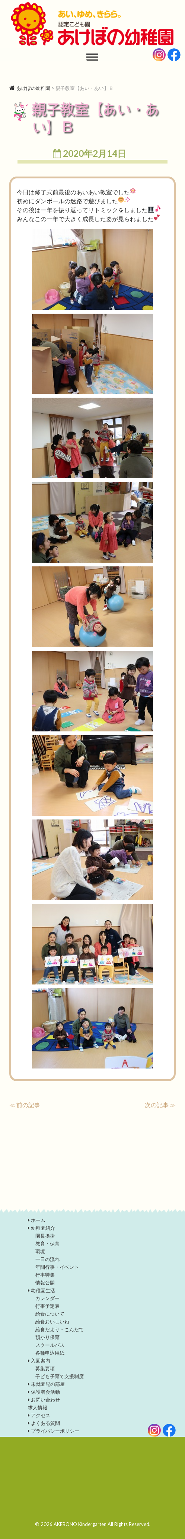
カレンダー (47, 1298)
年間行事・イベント (57, 1267)
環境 (40, 1251)
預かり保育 (47, 1337)
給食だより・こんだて (59, 1329)
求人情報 (37, 1407)
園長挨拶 (45, 1236)
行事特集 (45, 1275)
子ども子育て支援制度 (59, 1376)
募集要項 (45, 1368)
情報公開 (45, 1283)
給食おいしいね (52, 1322)
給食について (49, 1314)
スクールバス (49, 1345)
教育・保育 (47, 1244)
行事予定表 (47, 1306)
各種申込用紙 (49, 1353)
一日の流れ (47, 1259)
